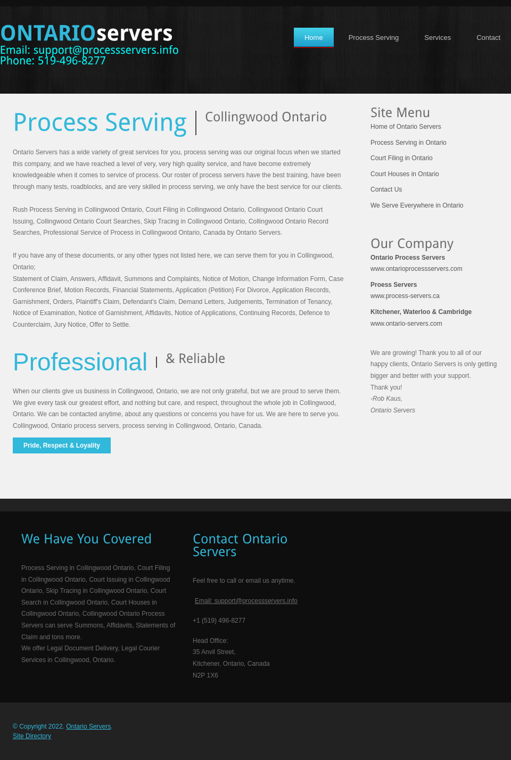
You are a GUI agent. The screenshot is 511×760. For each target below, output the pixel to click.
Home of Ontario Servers (405, 126)
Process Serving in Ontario (408, 142)
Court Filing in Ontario (401, 158)
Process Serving (374, 38)
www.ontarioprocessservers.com (416, 263)
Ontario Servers (88, 726)
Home (313, 38)
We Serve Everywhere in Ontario (417, 205)
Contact (488, 38)
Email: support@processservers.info (246, 601)
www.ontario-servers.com (421, 317)
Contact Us (386, 189)
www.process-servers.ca (405, 290)
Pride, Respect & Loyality (61, 445)
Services (437, 38)
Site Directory (32, 736)
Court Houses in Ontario (404, 174)
